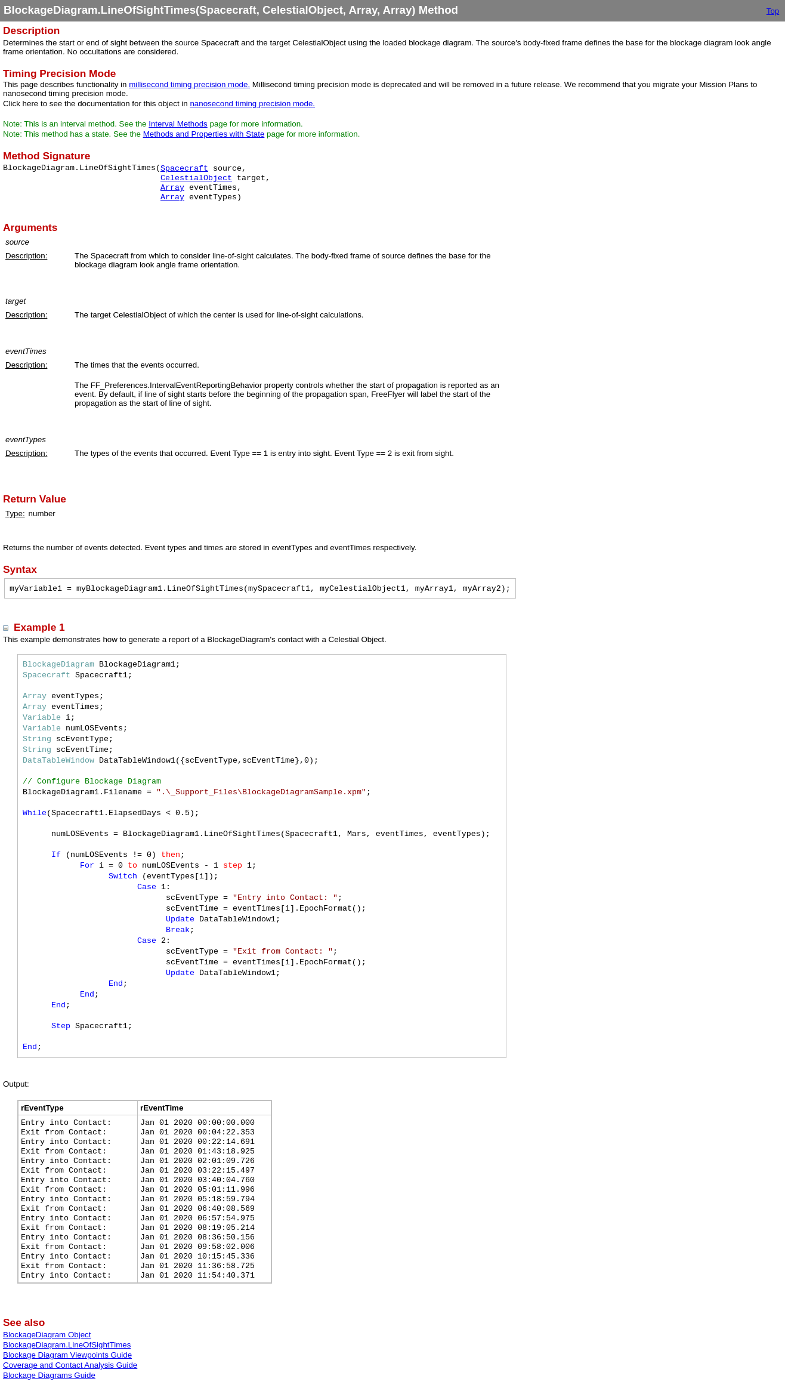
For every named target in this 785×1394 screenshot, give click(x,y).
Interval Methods (178, 123)
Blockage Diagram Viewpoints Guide (67, 1354)
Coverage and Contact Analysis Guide (70, 1365)
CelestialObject (196, 178)
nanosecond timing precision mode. (252, 103)
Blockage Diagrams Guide (49, 1375)
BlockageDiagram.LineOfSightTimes (67, 1344)
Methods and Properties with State (204, 133)
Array (172, 187)
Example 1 (39, 627)
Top (773, 11)
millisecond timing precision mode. (189, 84)
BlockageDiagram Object (47, 1334)
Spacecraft (184, 168)
